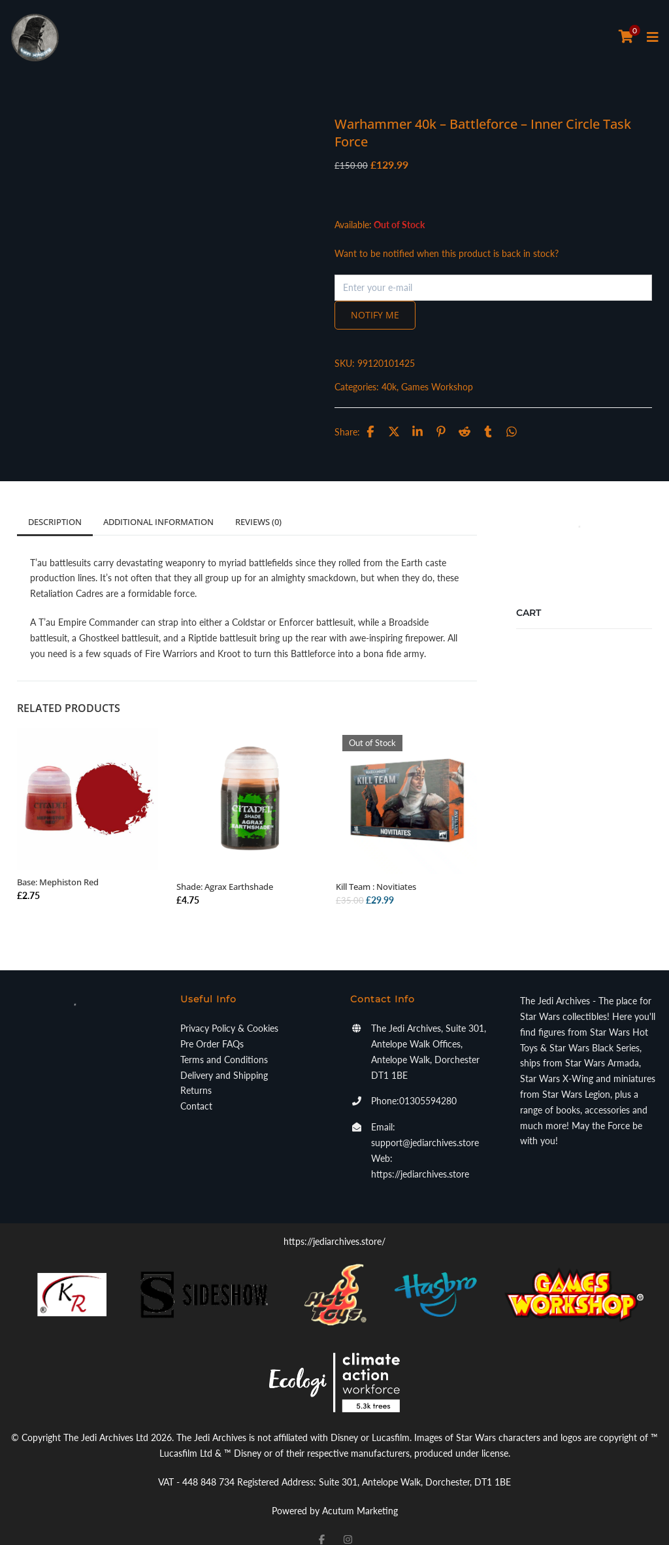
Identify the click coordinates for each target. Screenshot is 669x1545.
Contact (196, 1088)
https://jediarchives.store (420, 1156)
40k (428, 369)
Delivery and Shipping (224, 1057)
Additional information (158, 504)
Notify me (414, 297)
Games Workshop (476, 369)
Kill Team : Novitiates (376, 869)
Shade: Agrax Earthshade (224, 869)
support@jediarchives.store (425, 1124)
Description (55, 504)
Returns (196, 1072)
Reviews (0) (258, 504)
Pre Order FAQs (212, 1026)
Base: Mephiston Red (58, 864)
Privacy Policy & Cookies (229, 1010)
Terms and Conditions (224, 1041)
